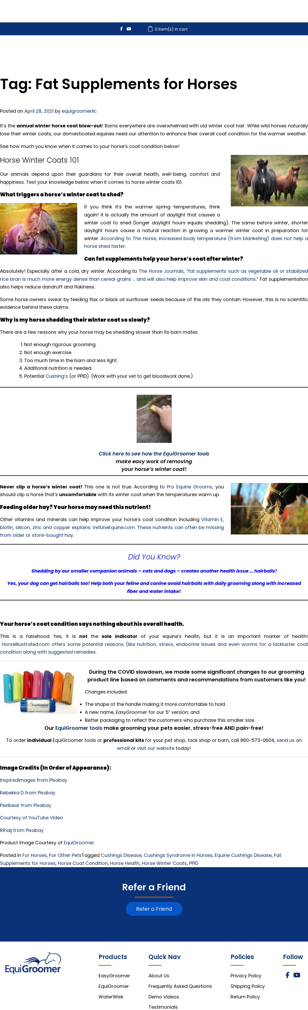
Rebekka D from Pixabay (28, 792)
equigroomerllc (79, 111)
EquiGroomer (191, 49)
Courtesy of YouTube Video (31, 817)
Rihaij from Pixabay (22, 830)
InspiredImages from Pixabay (34, 780)
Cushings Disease (121, 855)
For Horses (34, 855)
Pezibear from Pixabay (26, 805)
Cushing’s (57, 376)
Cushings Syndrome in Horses (178, 855)
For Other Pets (65, 855)
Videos (254, 49)
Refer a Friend (154, 908)
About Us (158, 975)
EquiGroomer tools (79, 728)
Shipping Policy (248, 986)
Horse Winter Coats (164, 863)
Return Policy (245, 997)
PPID (193, 863)
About (296, 49)
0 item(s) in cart (168, 29)
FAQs (275, 49)
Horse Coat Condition (83, 863)
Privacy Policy (246, 975)
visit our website (155, 748)
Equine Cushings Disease (243, 855)
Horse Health (124, 863)
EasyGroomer (152, 49)
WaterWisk (226, 49)
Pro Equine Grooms (189, 487)
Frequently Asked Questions (180, 986)
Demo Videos (163, 997)
